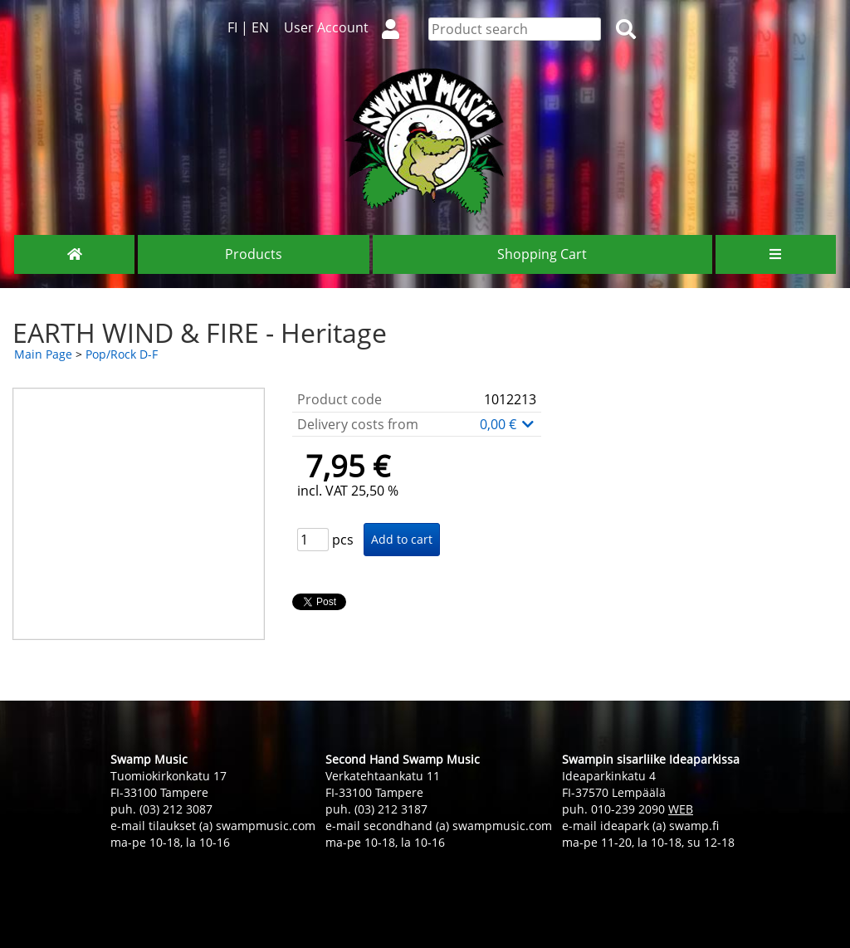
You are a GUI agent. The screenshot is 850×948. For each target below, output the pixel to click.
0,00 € (508, 424)
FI (232, 27)
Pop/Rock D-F (121, 354)
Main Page (43, 354)
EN (260, 27)
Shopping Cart (542, 254)
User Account (348, 27)
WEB (680, 809)
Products (253, 254)
